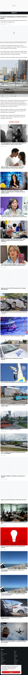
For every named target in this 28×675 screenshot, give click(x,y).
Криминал (15, 656)
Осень (2, 662)
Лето (15, 657)
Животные (2, 655)
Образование (16, 660)
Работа (15, 664)
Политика (15, 662)
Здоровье (15, 655)
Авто (1, 651)
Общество (2, 661)
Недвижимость (3, 660)
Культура (2, 657)
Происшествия (3, 15)
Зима (1, 656)
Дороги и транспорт (4, 653)
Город (15, 652)
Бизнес (15, 651)
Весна (2, 652)
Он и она (15, 661)
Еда (14, 653)
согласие (11, 668)
